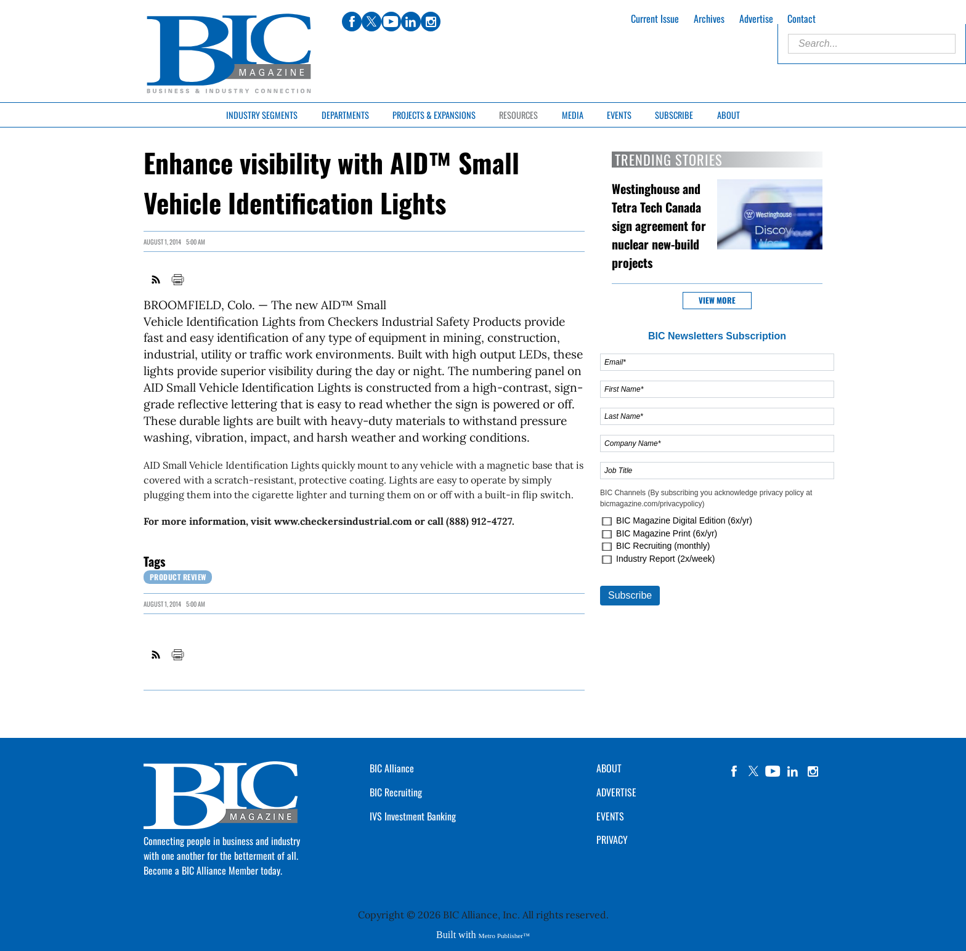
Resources (518, 114)
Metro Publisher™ (504, 935)
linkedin (793, 771)
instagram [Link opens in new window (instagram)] (430, 21)
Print (177, 279)
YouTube (773, 771)
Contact (801, 18)
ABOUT (609, 768)
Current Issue (655, 18)
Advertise (756, 18)
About (728, 114)
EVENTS (610, 816)
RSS (156, 279)
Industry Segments (262, 114)
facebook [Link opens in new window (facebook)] (352, 21)
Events (619, 114)
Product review (178, 577)
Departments (345, 114)
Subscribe (674, 114)
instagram (812, 771)
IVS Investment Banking (413, 816)
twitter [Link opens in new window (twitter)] (371, 21)
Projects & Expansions (434, 114)
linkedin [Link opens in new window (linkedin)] (411, 21)
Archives (709, 18)
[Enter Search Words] (872, 44)
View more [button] (717, 300)
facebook (734, 771)
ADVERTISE (616, 792)
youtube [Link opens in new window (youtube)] (391, 21)
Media (572, 114)
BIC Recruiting (396, 792)
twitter (753, 771)
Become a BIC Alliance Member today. (213, 870)
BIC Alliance (392, 768)
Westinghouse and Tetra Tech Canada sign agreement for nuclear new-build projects (659, 225)
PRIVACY (612, 839)
